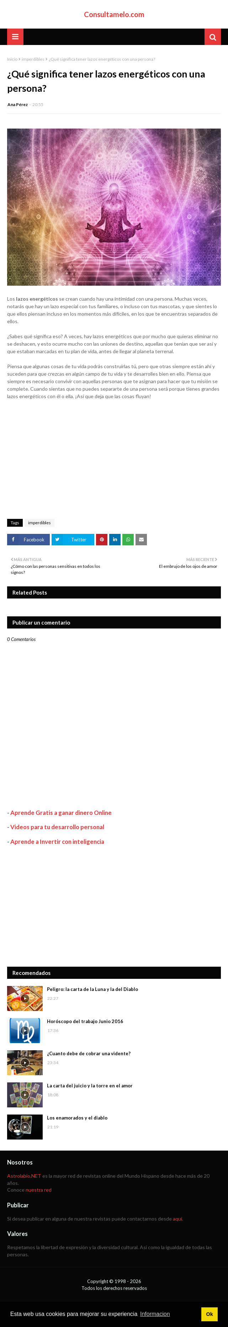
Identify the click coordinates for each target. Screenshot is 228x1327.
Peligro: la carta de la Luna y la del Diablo (92, 989)
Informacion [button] (155, 1314)
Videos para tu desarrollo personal (57, 827)
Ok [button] (209, 1314)
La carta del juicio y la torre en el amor (90, 1085)
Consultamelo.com (114, 14)
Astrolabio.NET (24, 1176)
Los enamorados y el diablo (77, 1118)
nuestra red (39, 1190)
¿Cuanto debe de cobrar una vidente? (89, 1053)
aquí (177, 1219)
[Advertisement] (114, 906)
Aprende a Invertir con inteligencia (57, 841)
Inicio (12, 59)
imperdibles (33, 59)
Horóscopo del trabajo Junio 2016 (85, 1021)
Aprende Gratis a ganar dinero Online (61, 812)
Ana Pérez (17, 104)
